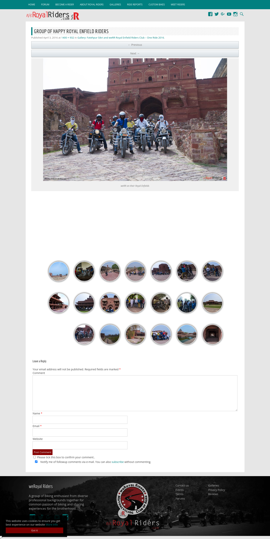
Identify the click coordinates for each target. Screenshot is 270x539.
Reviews (213, 494)
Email (37, 426)
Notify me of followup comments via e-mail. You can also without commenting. (92, 462)
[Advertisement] (135, 224)
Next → (135, 53)
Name (37, 413)
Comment (39, 373)
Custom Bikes (157, 4)
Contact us (182, 485)
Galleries (115, 4)
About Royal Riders (92, 4)
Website (38, 439)
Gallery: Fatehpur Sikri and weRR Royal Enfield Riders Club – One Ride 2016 (120, 37)
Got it (34, 530)
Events (180, 489)
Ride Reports (134, 4)
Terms (179, 494)
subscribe (118, 462)
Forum (45, 4)
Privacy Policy (216, 489)
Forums (180, 498)
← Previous (135, 45)
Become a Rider (64, 4)
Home (31, 4)
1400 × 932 (67, 37)
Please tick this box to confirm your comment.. (64, 457)
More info (52, 524)
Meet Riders (178, 4)
